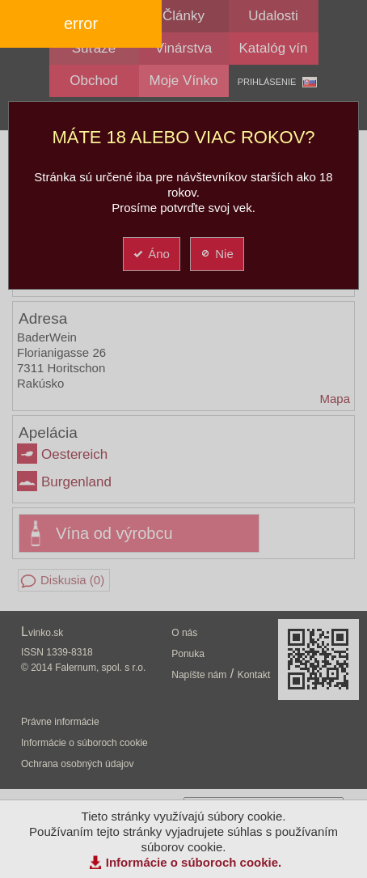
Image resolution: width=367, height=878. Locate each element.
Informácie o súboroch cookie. (194, 862)
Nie (216, 254)
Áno (151, 254)
